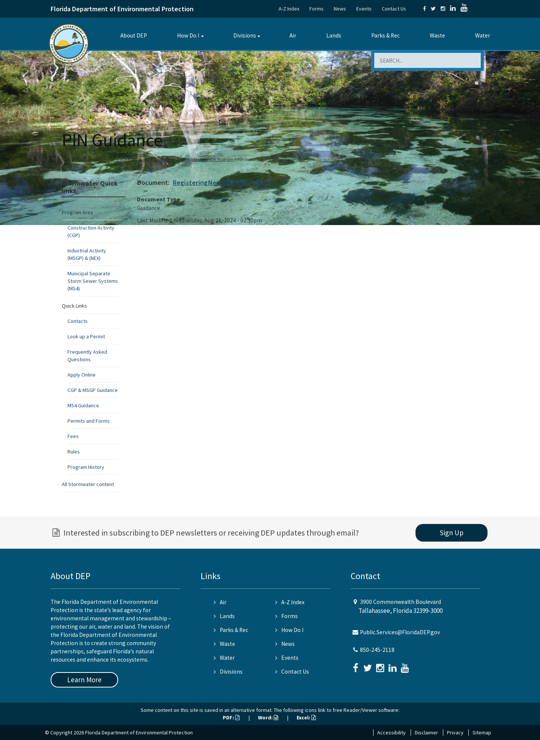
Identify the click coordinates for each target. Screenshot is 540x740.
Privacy (455, 732)
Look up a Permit (86, 336)
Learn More (84, 679)
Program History (86, 467)
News (340, 8)
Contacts (78, 321)
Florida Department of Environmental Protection (122, 9)
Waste (437, 35)
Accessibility (391, 732)
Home (69, 159)
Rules (74, 451)
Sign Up (452, 532)
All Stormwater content (88, 484)
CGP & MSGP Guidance (93, 390)
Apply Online (82, 374)
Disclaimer (426, 732)
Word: (268, 717)
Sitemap (481, 732)
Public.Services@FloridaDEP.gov (400, 632)
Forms (316, 8)
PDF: (231, 717)
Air (293, 35)
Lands (333, 35)
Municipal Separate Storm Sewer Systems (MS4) (93, 281)
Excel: (306, 717)
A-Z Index (289, 8)
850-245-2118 (377, 649)
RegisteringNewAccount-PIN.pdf (222, 182)
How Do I (188, 35)
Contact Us (394, 8)
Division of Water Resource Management (138, 159)
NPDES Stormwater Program (207, 159)
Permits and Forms (89, 420)
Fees (73, 436)
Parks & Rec (385, 35)
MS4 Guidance (83, 405)
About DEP (133, 35)
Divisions (244, 35)
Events (364, 8)
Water (482, 35)
